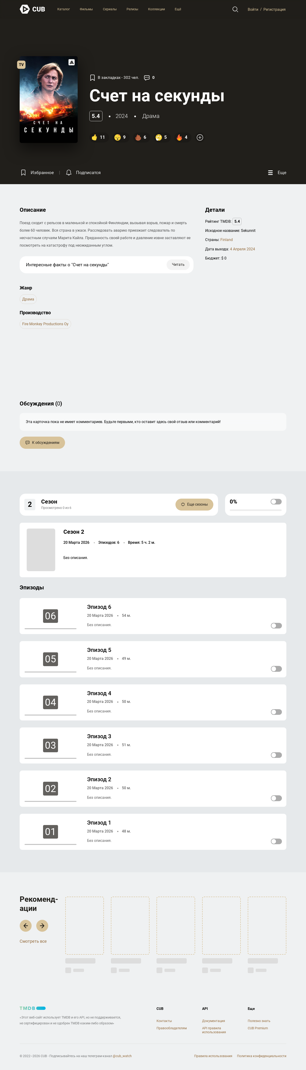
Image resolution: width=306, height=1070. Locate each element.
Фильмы (86, 9)
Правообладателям (172, 1028)
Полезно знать (259, 1021)
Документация (213, 1021)
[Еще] (276, 172)
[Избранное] (37, 172)
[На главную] (32, 9)
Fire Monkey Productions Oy (45, 324)
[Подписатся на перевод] (83, 172)
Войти (253, 9)
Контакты (164, 1021)
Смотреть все (33, 941)
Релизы (132, 9)
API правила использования (214, 1030)
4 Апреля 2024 (242, 249)
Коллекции (156, 9)
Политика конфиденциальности (261, 1056)
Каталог (63, 9)
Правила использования (213, 1056)
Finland (226, 239)
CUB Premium (258, 1028)
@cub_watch (122, 1056)
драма (151, 116)
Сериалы (110, 9)
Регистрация (274, 9)
